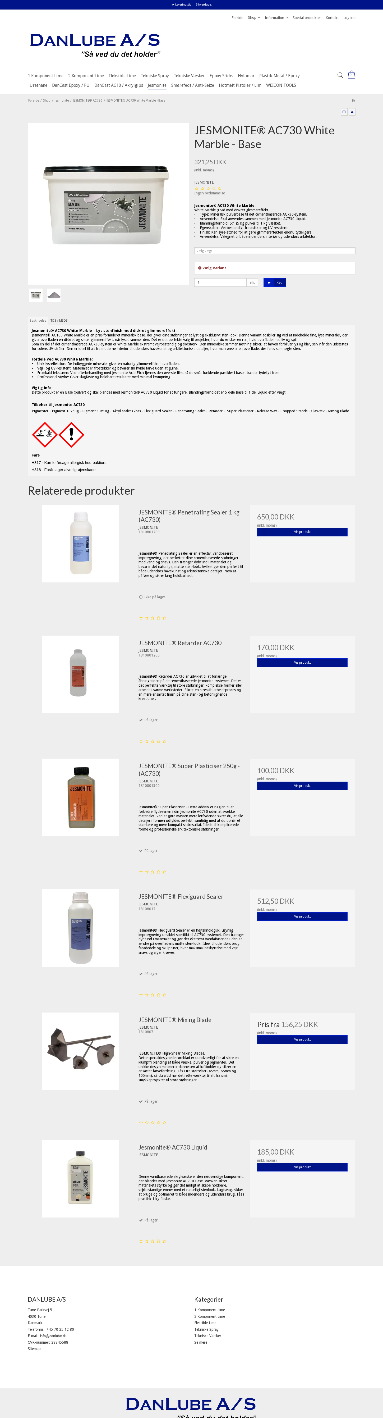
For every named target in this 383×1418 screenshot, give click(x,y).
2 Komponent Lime (209, 1316)
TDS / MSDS (59, 320)
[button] (344, 112)
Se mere (200, 1342)
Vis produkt (302, 532)
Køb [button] (273, 283)
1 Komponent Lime (209, 1310)
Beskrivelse (38, 320)
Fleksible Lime (205, 1323)
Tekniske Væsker (207, 1336)
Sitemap (34, 1349)
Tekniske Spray (206, 1329)
